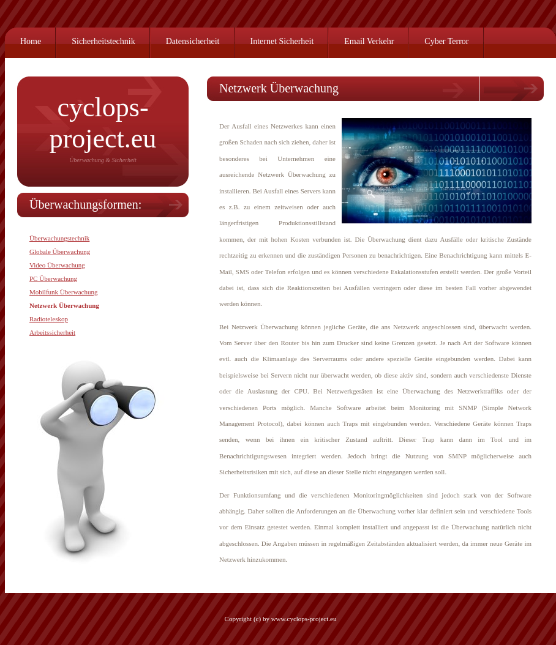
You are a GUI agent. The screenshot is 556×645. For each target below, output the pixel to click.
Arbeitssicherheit (52, 332)
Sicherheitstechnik (103, 41)
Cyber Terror (446, 41)
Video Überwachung (57, 265)
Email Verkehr (369, 41)
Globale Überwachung (59, 251)
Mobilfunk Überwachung (63, 292)
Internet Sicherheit (282, 41)
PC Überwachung (53, 278)
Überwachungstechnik (59, 238)
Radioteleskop (48, 318)
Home (30, 41)
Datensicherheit (193, 41)
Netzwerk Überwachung (64, 305)
